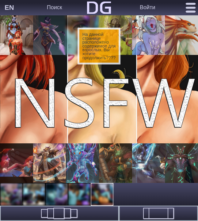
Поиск (54, 7)
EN (9, 7)
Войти (147, 7)
